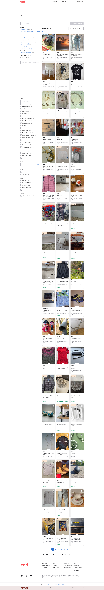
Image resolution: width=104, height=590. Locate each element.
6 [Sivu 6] (67, 549)
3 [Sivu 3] (58, 549)
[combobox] (44, 23)
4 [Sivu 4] (61, 549)
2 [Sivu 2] (55, 549)
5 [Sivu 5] (64, 549)
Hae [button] (38, 164)
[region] (48, 42)
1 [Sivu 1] (52, 549)
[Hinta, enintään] (31, 164)
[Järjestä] (78, 28)
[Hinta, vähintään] (23, 164)
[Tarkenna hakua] (30, 101)
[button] (30, 29)
